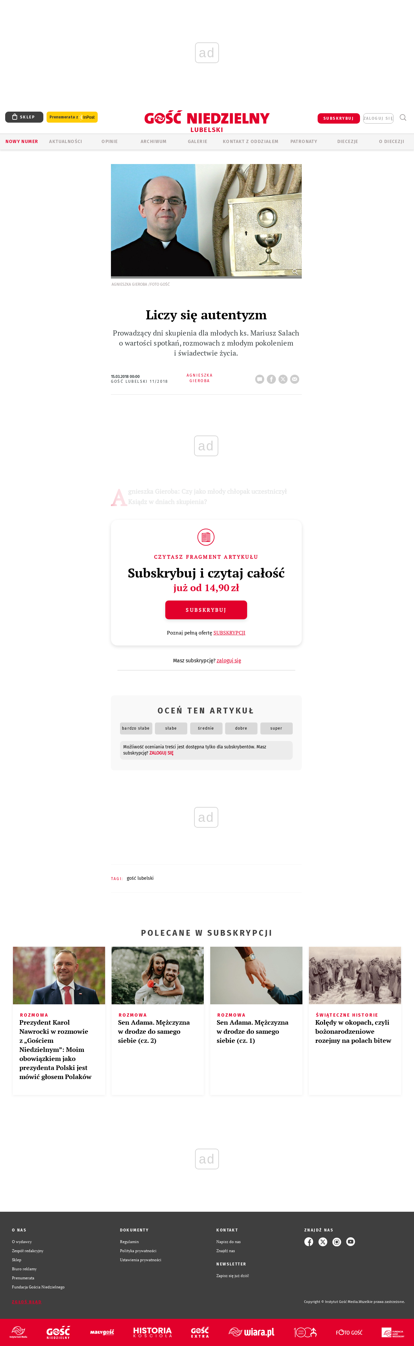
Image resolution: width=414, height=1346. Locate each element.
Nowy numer (21, 141)
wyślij (296, 377)
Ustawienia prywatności (140, 1259)
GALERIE (198, 141)
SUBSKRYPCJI (229, 632)
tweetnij (284, 377)
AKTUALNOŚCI (65, 141)
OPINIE (110, 141)
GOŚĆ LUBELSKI (140, 878)
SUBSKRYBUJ (338, 118)
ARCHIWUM (154, 141)
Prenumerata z (72, 117)
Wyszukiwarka (403, 118)
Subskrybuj (206, 609)
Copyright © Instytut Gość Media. (331, 1302)
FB (272, 377)
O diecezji (391, 141)
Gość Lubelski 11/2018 (140, 381)
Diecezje (347, 141)
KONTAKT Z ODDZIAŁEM (251, 141)
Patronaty (304, 141)
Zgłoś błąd (27, 1302)
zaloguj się (378, 118)
